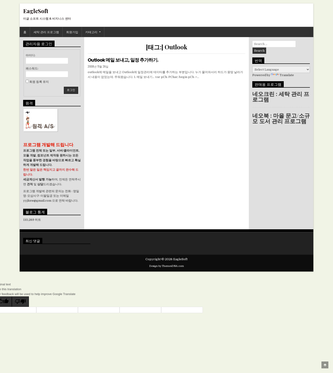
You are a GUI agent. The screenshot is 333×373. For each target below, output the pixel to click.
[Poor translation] (20, 301)
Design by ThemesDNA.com (166, 266)
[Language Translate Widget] (281, 69)
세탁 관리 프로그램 (46, 32)
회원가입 (72, 32)
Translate (282, 75)
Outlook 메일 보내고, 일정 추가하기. (123, 60)
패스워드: (32, 68)
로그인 (71, 90)
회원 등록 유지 (39, 82)
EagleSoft (35, 11)
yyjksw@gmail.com (37, 200)
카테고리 (91, 32)
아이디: (30, 55)
